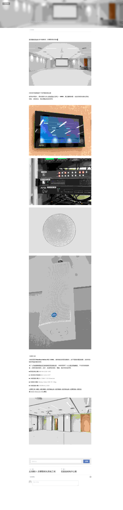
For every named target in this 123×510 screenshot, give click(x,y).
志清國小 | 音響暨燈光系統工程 (42, 486)
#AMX (32, 404)
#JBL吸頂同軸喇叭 (72, 378)
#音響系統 (73, 402)
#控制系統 (50, 98)
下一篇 (64, 484)
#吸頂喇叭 (43, 402)
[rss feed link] (93, 491)
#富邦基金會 (65, 402)
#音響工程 (32, 402)
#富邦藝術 (58, 402)
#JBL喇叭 (44, 404)
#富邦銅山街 (50, 402)
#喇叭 (37, 402)
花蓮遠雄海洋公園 (70, 486)
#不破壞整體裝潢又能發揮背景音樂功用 (44, 378)
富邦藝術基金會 (33, 21)
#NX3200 (38, 404)
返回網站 (6, 3)
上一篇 (31, 484)
